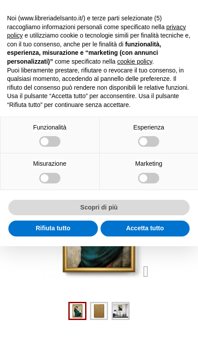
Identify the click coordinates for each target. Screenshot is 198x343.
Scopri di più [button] (99, 207)
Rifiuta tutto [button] (53, 228)
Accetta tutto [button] (145, 228)
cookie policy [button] (134, 61)
